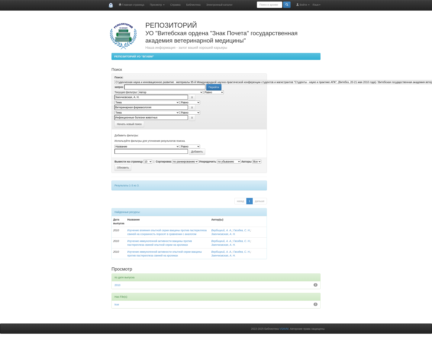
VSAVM (284, 328)
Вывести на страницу (128, 161)
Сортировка (163, 161)
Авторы (246, 161)
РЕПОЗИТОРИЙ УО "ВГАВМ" (134, 56)
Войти (303, 4)
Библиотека (193, 4)
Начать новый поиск (129, 124)
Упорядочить (207, 161)
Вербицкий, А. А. (221, 230)
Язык (316, 4)
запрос (119, 87)
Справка (175, 4)
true (116, 304)
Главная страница (131, 4)
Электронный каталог (219, 4)
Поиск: (118, 77)
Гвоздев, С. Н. (241, 230)
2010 (117, 285)
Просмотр (157, 4)
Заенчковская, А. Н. (223, 234)
